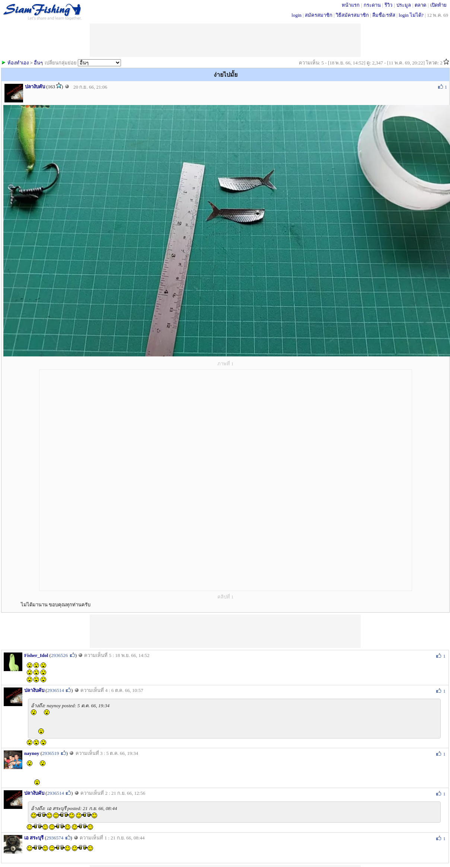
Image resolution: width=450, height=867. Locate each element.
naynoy (31, 753)
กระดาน (372, 5)
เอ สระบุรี (34, 838)
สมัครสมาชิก (318, 15)
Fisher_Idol (36, 655)
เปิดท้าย (438, 5)
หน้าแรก (351, 5)
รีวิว (388, 5)
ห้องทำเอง (18, 63)
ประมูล (403, 5)
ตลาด (420, 5)
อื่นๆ (38, 63)
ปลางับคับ (35, 86)
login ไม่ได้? (411, 15)
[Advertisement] (225, 631)
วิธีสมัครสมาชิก (352, 15)
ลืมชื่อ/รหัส (383, 15)
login (296, 15)
